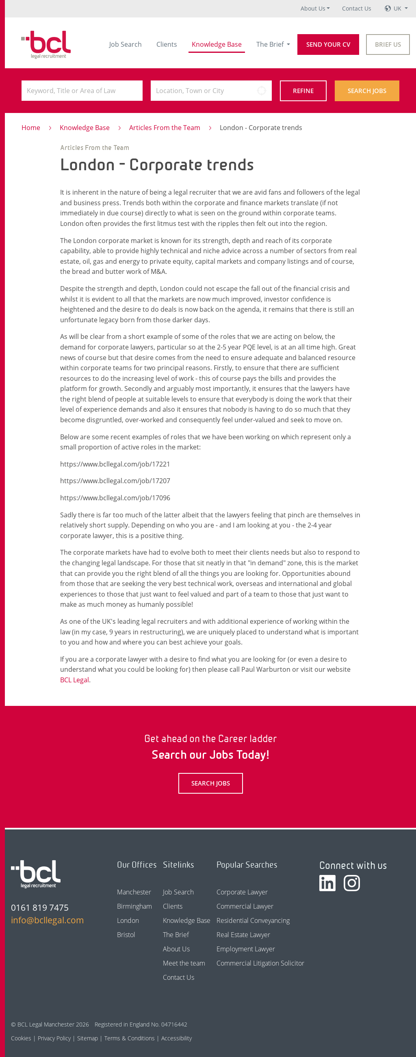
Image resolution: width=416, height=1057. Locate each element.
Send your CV (328, 44)
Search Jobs (367, 91)
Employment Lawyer (246, 948)
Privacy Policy (54, 1038)
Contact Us (356, 8)
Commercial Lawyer (245, 906)
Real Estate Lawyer (243, 934)
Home (31, 127)
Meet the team (184, 963)
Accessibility (176, 1038)
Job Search (125, 44)
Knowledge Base (217, 44)
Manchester (134, 892)
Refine (303, 91)
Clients (166, 44)
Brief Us (388, 44)
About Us (313, 8)
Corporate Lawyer (242, 892)
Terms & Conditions (129, 1038)
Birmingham (134, 906)
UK (398, 8)
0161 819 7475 (40, 907)
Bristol (126, 934)
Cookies (21, 1038)
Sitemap (87, 1038)
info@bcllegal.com (47, 920)
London (128, 920)
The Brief (270, 44)
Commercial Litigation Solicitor (260, 963)
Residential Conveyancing (253, 920)
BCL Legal (74, 679)
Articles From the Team (164, 127)
